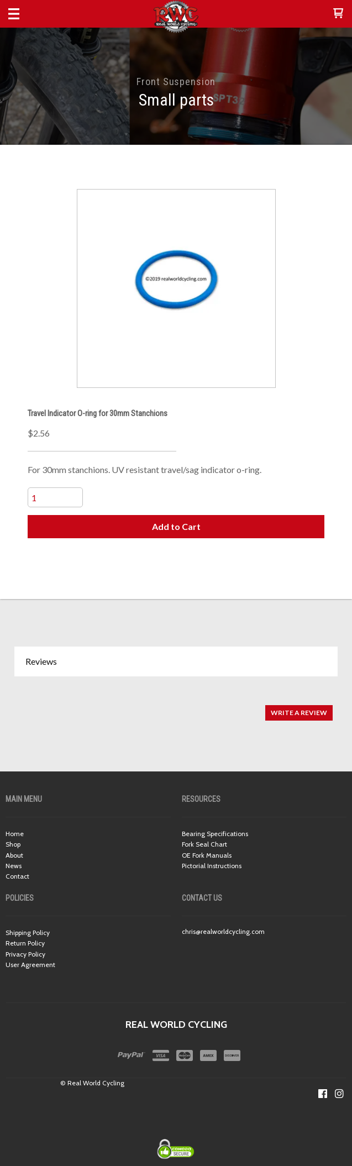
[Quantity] (55, 497)
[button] (338, 13)
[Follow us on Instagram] (339, 1093)
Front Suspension (175, 81)
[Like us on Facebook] (322, 1093)
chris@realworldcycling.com (223, 931)
